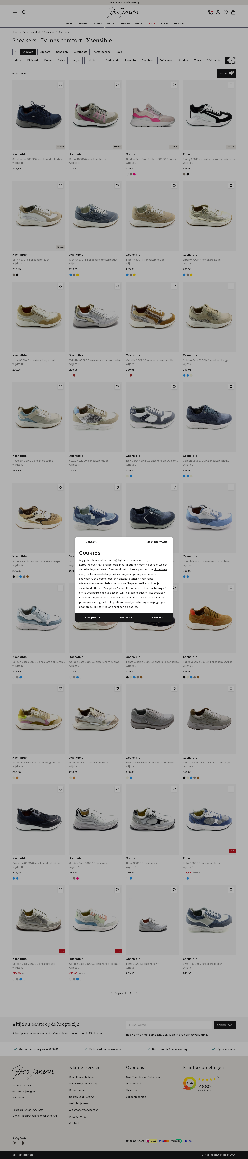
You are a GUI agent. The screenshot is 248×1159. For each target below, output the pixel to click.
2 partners (160, 569)
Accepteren (92, 617)
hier (129, 597)
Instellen (157, 617)
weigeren (126, 617)
